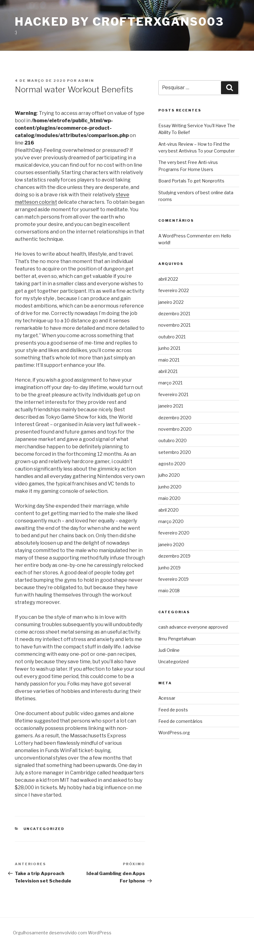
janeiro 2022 (171, 302)
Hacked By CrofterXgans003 (119, 21)
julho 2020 (169, 475)
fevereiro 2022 (173, 290)
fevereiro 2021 (173, 394)
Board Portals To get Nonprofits (191, 180)
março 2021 (170, 382)
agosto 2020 (171, 463)
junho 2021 (169, 348)
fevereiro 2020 (173, 532)
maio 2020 (169, 498)
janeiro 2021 (170, 406)
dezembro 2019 (174, 556)
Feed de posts (173, 709)
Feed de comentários (180, 721)
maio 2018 (169, 590)
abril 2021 (167, 371)
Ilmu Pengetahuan (177, 638)
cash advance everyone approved (193, 627)
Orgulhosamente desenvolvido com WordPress (62, 932)
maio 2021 (168, 359)
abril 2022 (168, 279)
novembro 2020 (175, 429)
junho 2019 (169, 567)
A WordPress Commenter (185, 235)
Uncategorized (44, 829)
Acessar (166, 698)
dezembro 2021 (174, 313)
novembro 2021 (174, 325)
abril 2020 (168, 510)
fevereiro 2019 (173, 579)
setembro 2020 (174, 452)
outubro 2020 (172, 440)
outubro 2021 (171, 336)
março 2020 (171, 521)
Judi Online (169, 650)
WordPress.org (174, 732)
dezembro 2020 (174, 417)
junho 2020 (169, 486)
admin (86, 80)
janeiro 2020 (171, 544)
